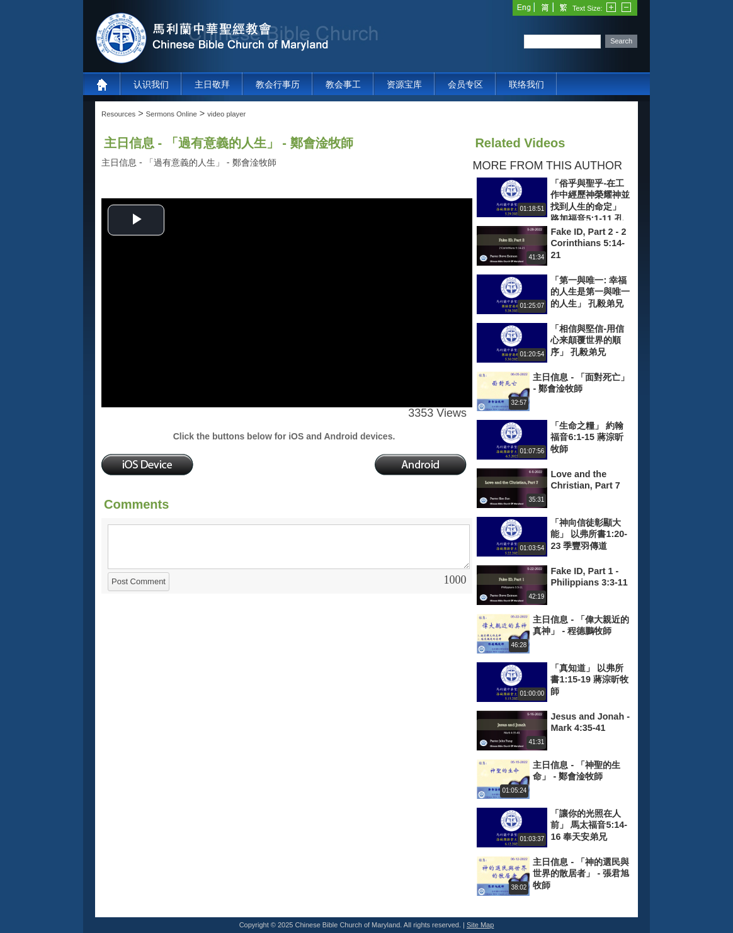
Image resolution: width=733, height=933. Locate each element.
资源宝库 (404, 84)
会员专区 (465, 84)
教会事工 (343, 84)
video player (226, 114)
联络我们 (526, 84)
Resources (118, 114)
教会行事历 (278, 84)
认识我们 (151, 84)
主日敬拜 (212, 84)
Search (621, 41)
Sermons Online (171, 114)
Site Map (480, 925)
